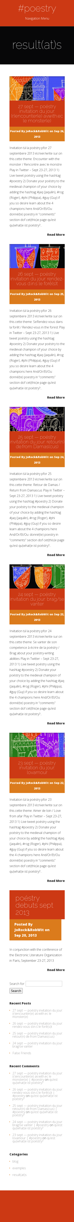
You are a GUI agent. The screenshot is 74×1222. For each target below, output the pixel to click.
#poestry (37, 8)
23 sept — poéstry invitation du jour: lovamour (37, 767)
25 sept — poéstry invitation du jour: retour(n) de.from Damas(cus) (37, 441)
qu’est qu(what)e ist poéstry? (35, 1081)
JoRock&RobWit (37, 131)
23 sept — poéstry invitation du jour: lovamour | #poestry (37, 1136)
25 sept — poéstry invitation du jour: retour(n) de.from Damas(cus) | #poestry (37, 1108)
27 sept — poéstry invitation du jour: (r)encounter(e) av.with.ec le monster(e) (37, 114)
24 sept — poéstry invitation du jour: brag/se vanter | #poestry (37, 1123)
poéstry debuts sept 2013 (34, 905)
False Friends (21, 1053)
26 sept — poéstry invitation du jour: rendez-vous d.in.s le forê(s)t (37, 278)
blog (15, 1161)
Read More (56, 234)
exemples (19, 1168)
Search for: (17, 984)
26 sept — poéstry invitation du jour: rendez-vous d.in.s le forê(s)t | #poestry (37, 1092)
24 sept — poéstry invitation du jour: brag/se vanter (37, 599)
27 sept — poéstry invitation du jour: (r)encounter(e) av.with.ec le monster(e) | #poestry (37, 1076)
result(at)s (19, 1175)
